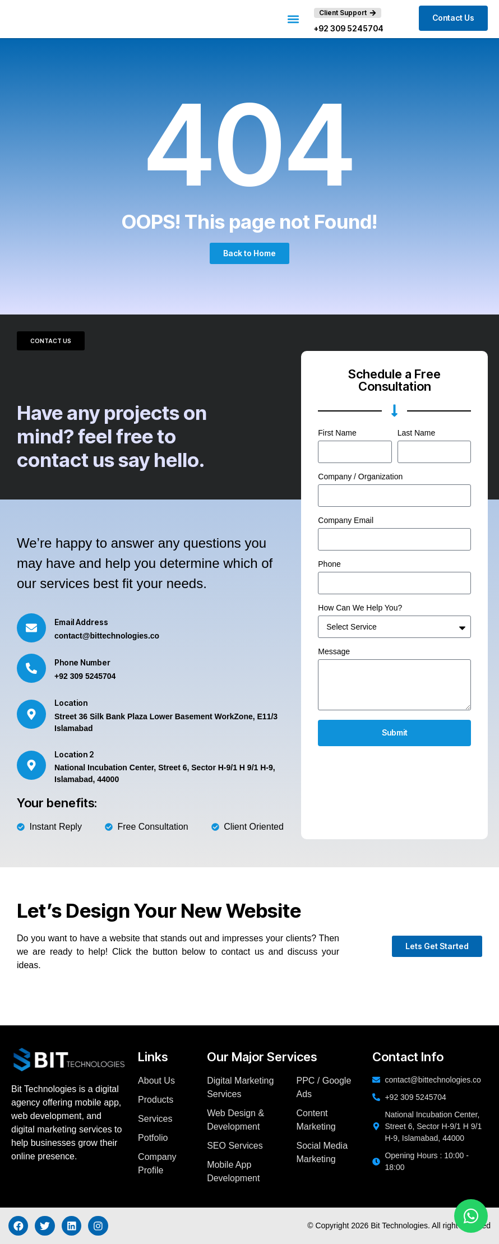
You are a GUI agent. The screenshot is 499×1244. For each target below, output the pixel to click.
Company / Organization (360, 477)
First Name (337, 433)
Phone (329, 564)
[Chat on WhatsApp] (471, 1216)
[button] (293, 19)
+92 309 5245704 (349, 28)
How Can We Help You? (360, 608)
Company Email (345, 520)
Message (334, 652)
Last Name (417, 433)
